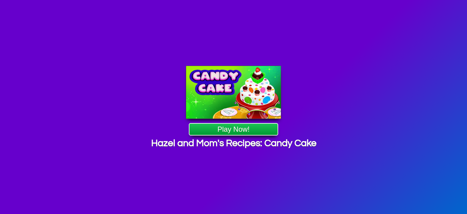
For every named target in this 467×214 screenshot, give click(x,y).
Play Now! (233, 129)
